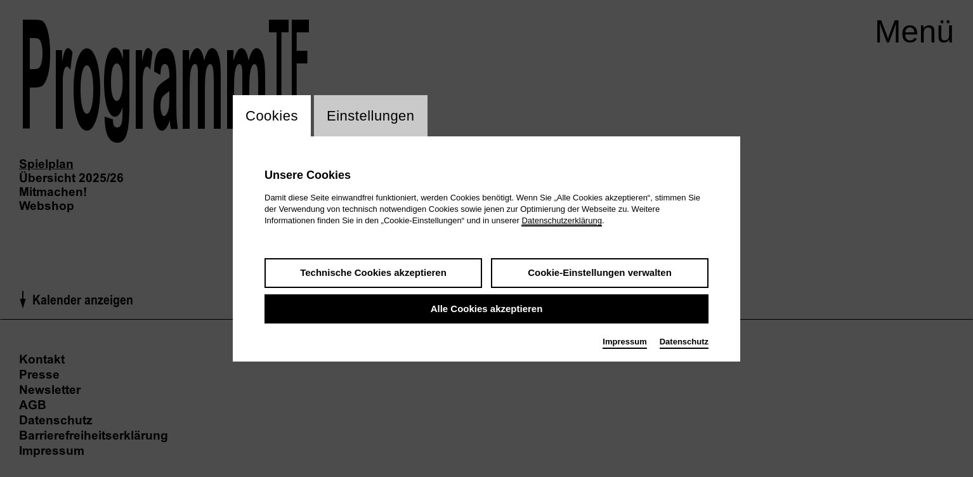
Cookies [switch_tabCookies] (271, 116)
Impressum (624, 341)
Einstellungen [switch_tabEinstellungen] (371, 116)
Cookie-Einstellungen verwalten (600, 272)
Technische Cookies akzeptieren (373, 272)
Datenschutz (684, 341)
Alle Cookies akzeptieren (487, 308)
